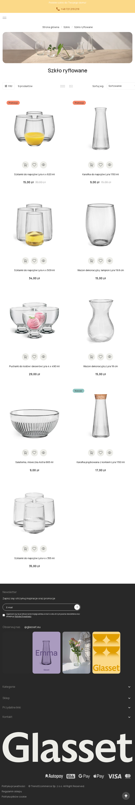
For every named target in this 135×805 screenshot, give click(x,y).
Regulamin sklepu (12, 791)
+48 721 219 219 (67, 9)
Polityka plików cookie (14, 796)
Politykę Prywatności (23, 616)
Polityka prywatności (13, 786)
